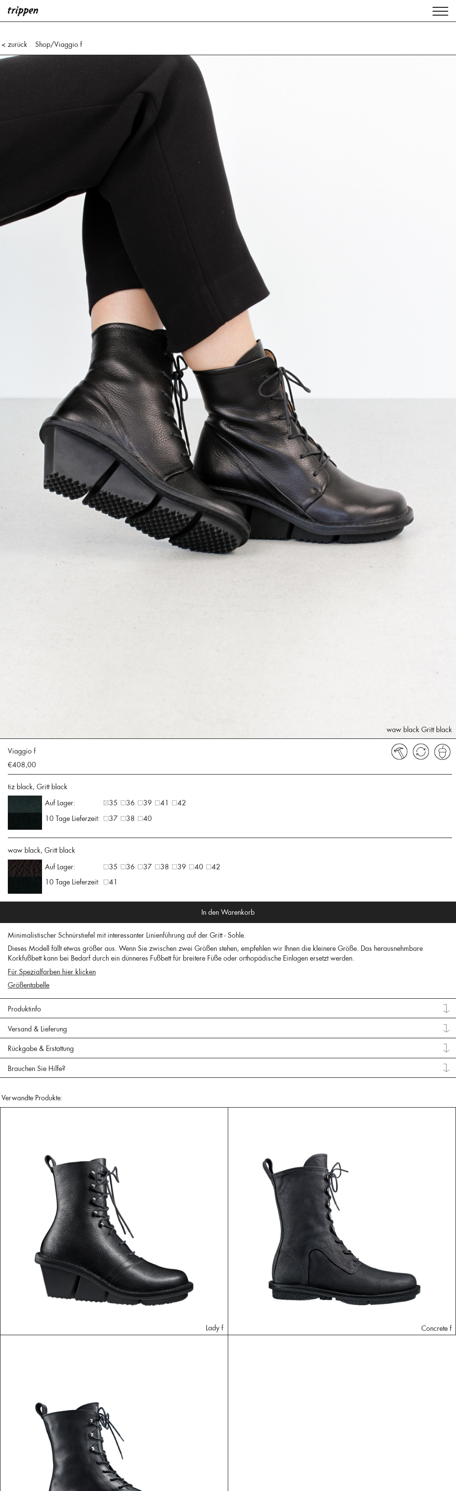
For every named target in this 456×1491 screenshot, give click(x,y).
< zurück (14, 44)
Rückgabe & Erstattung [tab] (41, 1048)
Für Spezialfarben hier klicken (52, 971)
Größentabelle (28, 985)
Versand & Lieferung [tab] (37, 1029)
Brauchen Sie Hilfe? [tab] (36, 1068)
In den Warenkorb (228, 912)
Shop (42, 44)
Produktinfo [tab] (24, 1009)
